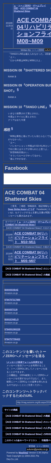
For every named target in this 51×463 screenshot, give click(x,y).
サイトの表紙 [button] (11, 410)
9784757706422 (12, 339)
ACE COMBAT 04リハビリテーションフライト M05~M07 (31, 256)
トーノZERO (24, 5)
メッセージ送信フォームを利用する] (25, 362)
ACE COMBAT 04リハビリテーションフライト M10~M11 (31, 238)
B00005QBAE (11, 290)
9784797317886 (12, 300)
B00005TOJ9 (11, 309)
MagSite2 (23, 453)
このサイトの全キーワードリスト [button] (20, 440)
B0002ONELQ (11, 319)
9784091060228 (12, 329)
